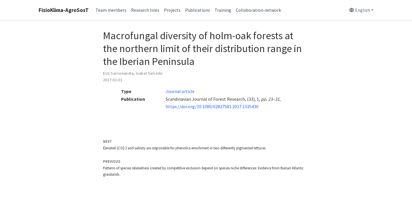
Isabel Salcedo (149, 73)
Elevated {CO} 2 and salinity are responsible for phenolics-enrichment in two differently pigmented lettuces (184, 148)
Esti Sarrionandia (118, 73)
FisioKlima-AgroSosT (64, 10)
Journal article (180, 91)
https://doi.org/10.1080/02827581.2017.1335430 (212, 106)
